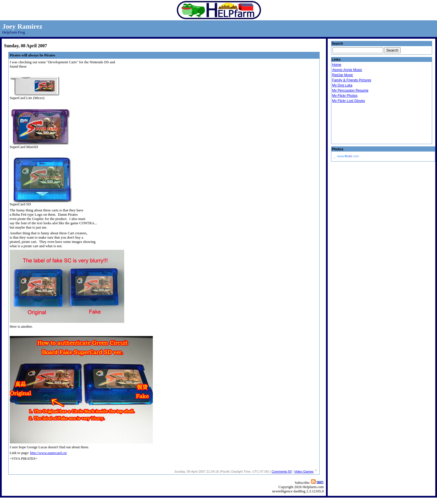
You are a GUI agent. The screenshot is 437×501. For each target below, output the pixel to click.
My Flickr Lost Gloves (348, 101)
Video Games (304, 471)
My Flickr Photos (345, 96)
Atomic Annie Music (347, 70)
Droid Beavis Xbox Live (360, 124)
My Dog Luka (342, 85)
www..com (348, 156)
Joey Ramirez (22, 26)
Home (336, 65)
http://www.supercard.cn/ (48, 453)
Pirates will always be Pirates (32, 55)
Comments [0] (282, 471)
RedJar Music (342, 75)
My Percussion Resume (350, 91)
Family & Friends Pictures (351, 80)
